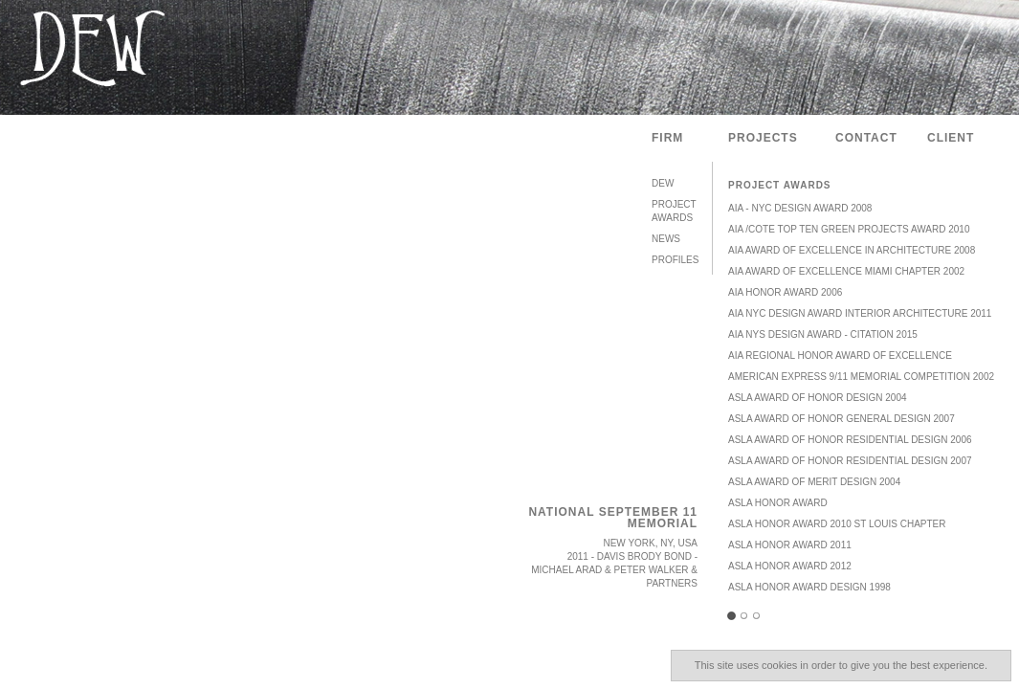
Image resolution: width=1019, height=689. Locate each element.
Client (950, 137)
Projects (763, 137)
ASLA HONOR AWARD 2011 (790, 545)
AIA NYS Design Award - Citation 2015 (823, 334)
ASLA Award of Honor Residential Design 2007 (850, 461)
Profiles (675, 260)
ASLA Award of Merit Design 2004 (814, 482)
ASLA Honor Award (778, 503)
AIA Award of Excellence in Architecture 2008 (851, 250)
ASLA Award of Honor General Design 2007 (841, 418)
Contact (866, 137)
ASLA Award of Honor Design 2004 (817, 397)
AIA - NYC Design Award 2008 (800, 208)
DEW (663, 183)
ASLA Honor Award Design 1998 (809, 587)
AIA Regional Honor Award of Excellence (840, 355)
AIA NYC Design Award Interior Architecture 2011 (859, 313)
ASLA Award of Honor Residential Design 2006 (850, 439)
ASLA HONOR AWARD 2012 (790, 566)
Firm (667, 137)
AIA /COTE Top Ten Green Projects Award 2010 (848, 229)
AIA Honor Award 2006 (785, 292)
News (666, 238)
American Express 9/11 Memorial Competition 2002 (861, 376)
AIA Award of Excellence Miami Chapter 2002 (846, 271)
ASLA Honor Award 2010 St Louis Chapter (836, 524)
